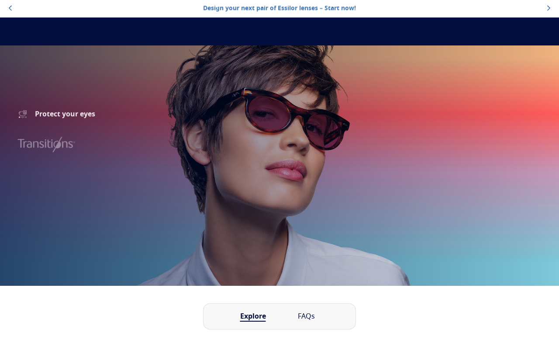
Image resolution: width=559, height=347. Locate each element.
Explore (253, 316)
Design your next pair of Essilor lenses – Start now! (279, 8)
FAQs (306, 316)
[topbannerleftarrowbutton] (10, 9)
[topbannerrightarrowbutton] (548, 9)
